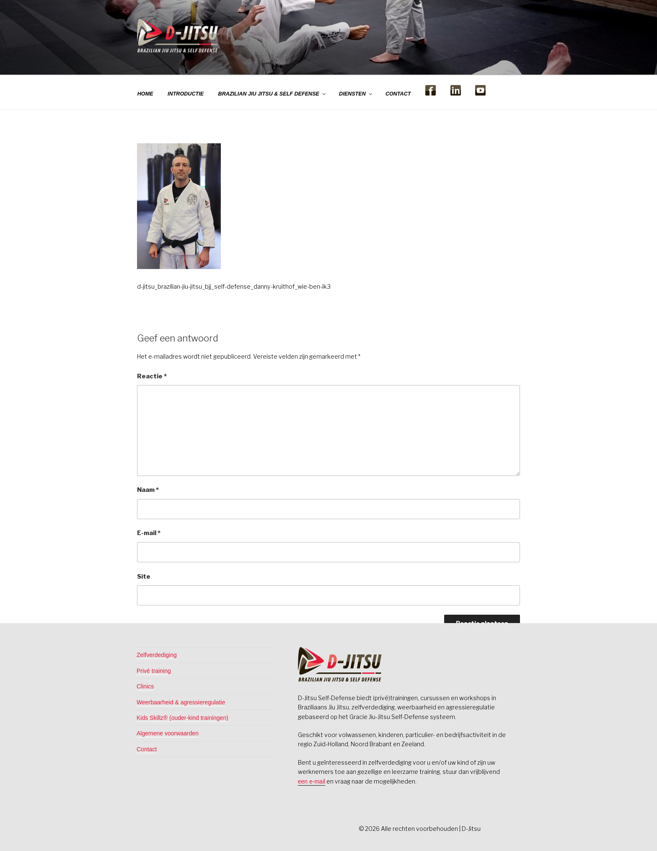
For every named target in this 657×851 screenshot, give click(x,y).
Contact (147, 749)
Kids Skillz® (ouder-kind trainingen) (182, 717)
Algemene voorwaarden (168, 733)
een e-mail (311, 781)
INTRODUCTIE (186, 94)
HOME (145, 94)
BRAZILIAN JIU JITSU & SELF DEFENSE (272, 94)
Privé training (154, 670)
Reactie (152, 376)
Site (143, 576)
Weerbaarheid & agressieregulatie (181, 702)
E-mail (148, 533)
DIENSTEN (356, 94)
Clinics (145, 686)
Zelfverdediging (157, 655)
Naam (148, 490)
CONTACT (398, 94)
